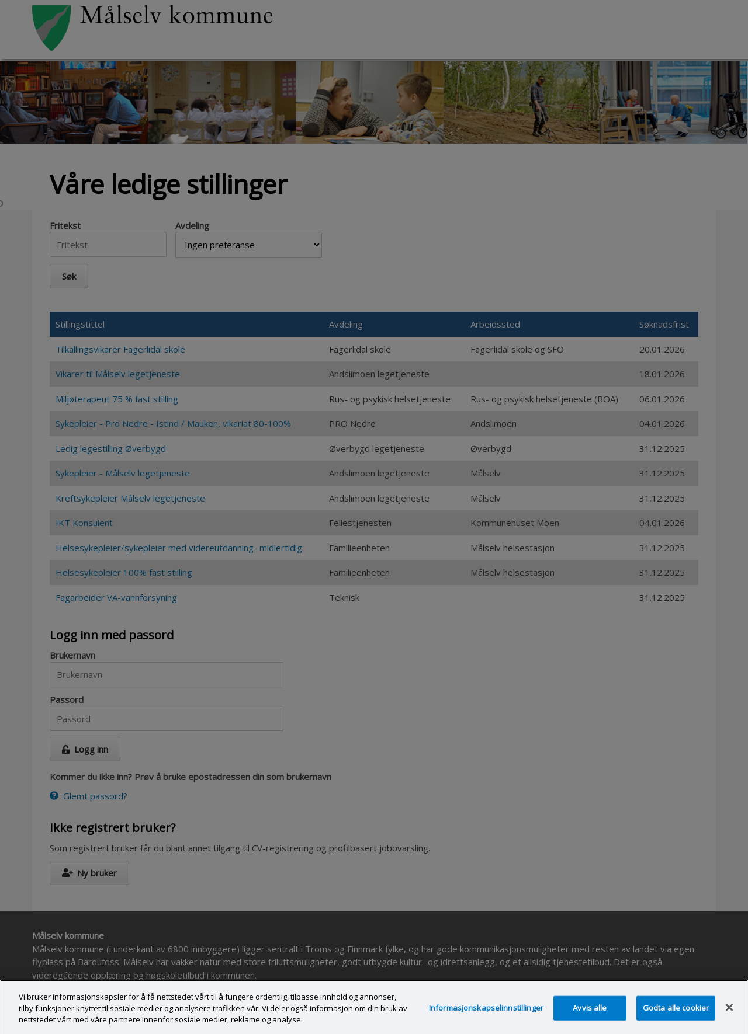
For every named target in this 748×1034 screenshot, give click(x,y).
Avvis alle (590, 1013)
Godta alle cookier (676, 1013)
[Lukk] (729, 1013)
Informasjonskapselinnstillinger (486, 1013)
